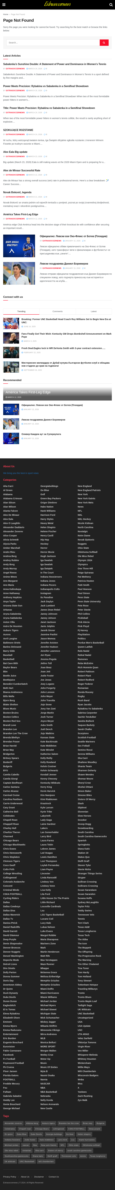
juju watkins (47, 733)
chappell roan (11, 824)
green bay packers (50, 498)
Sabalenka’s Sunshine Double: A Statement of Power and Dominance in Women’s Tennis (54, 64)
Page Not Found (18, 14)
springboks (84, 844)
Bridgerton (9, 754)
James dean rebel (50, 609)
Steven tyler (84, 865)
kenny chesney (48, 778)
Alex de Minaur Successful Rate (21, 170)
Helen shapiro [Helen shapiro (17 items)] (84, 1134)
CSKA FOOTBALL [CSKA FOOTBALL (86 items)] (76, 1129)
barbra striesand (12, 647)
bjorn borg (9, 700)
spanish (82, 840)
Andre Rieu (9, 552)
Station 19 (83, 853)
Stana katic (84, 848)
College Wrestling (12, 873)
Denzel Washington (13, 956)
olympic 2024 (85, 560)
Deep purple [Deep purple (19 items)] (94, 1129)
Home (5, 14)
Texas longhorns (87, 931)
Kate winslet (47, 750)
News (81, 506)
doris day (8, 980)
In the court (47, 572)
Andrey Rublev (11, 560)
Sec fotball (84, 745)
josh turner (46, 717)
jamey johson (48, 618)
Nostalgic (83, 531)
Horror (43, 548)
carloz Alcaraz (10, 791)
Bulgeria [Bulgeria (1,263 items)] (100, 1123)
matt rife (45, 956)
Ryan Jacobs (84, 704)
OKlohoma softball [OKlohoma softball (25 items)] (91, 1145)
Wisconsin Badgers (88, 1075)
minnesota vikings (50, 1030)
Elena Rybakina (11, 1013)
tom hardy (83, 972)
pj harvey (83, 630)
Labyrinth (45, 816)
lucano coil (46, 919)
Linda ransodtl (48, 877)
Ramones (83, 659)
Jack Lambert (47, 605)
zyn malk (82, 1100)
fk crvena (8, 1067)
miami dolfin (47, 989)
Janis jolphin (47, 626)
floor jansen (10, 1071)
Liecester (45, 873)
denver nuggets (11, 952)
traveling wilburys (87, 989)
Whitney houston (87, 1059)
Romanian (83, 688)
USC (80, 1030)
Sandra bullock (86, 721)
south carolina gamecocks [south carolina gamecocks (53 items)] (80, 1150)
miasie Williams (48, 997)
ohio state (83, 548)
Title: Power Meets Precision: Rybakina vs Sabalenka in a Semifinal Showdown (49, 108)
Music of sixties (49, 1067)
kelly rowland (48, 762)
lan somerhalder (49, 832)
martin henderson (49, 952)
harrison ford (47, 515)
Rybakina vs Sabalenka (90, 708)
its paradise (46, 597)
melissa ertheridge (50, 976)
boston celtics (11, 717)
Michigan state (48, 1013)
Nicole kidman (85, 523)
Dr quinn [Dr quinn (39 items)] (9, 1134)
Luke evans (46, 931)
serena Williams (86, 754)
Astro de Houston (12, 626)
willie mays (84, 1067)
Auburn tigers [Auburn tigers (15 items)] (48, 1123)
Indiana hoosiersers (51, 577)
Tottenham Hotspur (88, 984)
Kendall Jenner (48, 774)
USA (80, 1022)
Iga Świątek (46, 568)
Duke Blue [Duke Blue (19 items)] (21, 1134)
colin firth (8, 869)
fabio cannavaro (12, 1050)
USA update (84, 1026)
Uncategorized (85, 1017)
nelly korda (46, 1100)
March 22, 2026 (34, 175)
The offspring (85, 952)
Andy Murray (10, 568)
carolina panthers (12, 799)
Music (43, 1063)
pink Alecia (84, 622)
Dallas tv (8, 919)
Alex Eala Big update (15, 152)
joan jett (45, 671)
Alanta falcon (10, 511)
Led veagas (46, 853)
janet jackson (48, 622)
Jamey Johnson (48, 614)
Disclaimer (39, 1177)
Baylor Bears (10, 667)
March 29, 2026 (34, 69)
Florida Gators (10, 1075)
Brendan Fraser (11, 741)
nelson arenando (49, 1104)
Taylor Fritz (84, 906)
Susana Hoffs (85, 898)
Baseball (7, 655)
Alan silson (9, 502)
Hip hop (44, 539)
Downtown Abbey (12, 984)
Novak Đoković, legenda (17, 192)
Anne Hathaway (11, 593)
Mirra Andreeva (48, 1034)
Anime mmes (10, 577)
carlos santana (11, 787)
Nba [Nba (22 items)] (35, 1145)
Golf (42, 494)
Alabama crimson (12, 498)
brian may (8, 750)
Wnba (81, 1079)
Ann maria (8, 585)
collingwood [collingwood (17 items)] (58, 1129)
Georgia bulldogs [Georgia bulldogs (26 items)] (54, 1134)
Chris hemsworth (12, 853)
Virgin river (84, 1046)
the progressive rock (89, 956)
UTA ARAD (83, 1034)
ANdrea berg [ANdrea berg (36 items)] (32, 1123)
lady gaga (46, 820)
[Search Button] (104, 42)
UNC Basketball (86, 1013)
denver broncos (11, 947)
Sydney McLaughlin (88, 902)
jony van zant (48, 708)
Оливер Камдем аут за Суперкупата (41, 434)
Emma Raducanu (12, 1030)
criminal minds (11, 890)
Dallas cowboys (11, 906)
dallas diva (9, 910)
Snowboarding (85, 828)
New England (85, 486)
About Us (25, 1177)
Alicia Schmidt (10, 539)
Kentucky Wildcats (50, 783)
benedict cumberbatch (15, 684)
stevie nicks (84, 869)
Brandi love (9, 725)
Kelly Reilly (46, 758)
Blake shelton (10, 704)
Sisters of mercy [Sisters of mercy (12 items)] (55, 1150)
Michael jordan (48, 1001)
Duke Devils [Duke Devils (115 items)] (36, 1134)
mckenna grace (48, 972)
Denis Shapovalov (12, 943)
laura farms (47, 840)
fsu (5, 1088)
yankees (82, 1092)
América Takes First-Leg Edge (20, 214)
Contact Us (54, 1177)
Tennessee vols (86, 914)
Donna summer (11, 976)
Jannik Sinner (47, 630)
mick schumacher (49, 1017)
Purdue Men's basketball (91, 642)
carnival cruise (11, 795)
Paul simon (84, 593)
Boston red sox (11, 721)
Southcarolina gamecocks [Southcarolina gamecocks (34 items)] (17, 1156)
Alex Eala (8, 519)
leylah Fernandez (49, 865)
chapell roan (10, 820)
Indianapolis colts (50, 589)
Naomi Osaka (47, 1075)
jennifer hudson (49, 647)
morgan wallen (48, 1050)
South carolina (86, 832)
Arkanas (7, 609)
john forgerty (47, 688)
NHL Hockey (84, 519)
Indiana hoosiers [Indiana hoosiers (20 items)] (12, 1140)
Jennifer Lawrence (50, 651)
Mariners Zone (48, 943)
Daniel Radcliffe (11, 927)
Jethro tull (46, 663)
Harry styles (47, 519)
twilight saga (85, 1005)
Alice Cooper (10, 535)
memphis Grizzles (49, 980)
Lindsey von (47, 881)
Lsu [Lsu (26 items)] (73, 1140)
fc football (9, 1059)
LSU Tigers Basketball (52, 914)
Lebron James (48, 848)
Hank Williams (48, 511)
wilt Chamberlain (87, 1071)
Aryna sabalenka (12, 614)
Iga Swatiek (46, 564)
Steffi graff (83, 861)
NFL (80, 511)
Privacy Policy (9, 1177)
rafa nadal (83, 651)
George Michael (11, 1108)
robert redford (86, 680)
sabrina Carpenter (87, 712)
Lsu (42, 910)
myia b (44, 1071)
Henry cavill (46, 535)
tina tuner (83, 968)
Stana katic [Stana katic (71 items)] (38, 1156)
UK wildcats (84, 1009)
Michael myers (48, 1005)
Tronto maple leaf (87, 1001)
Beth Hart (8, 688)
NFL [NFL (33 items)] (63, 1145)
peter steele (84, 609)
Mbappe (44, 968)
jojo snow (46, 704)
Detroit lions (10, 964)
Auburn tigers (10, 630)
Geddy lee (9, 1100)
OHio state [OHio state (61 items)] (74, 1145)
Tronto (81, 993)
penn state (83, 597)
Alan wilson (9, 506)
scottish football (87, 737)
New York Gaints (86, 498)
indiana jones (47, 581)
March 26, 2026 (34, 90)
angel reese (10, 572)
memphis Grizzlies (50, 984)
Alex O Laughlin (11, 523)
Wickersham (84, 1063)
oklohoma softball (87, 552)
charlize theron (11, 832)
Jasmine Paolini (48, 634)
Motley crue (46, 1055)
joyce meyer (47, 721)
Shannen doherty (87, 770)
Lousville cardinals (50, 906)
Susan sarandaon (87, 890)
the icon (82, 943)
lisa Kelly (45, 890)
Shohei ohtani (85, 787)
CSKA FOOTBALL (12, 894)
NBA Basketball (48, 1092)
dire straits (9, 968)
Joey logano (47, 684)
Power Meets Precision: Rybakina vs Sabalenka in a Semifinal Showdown (46, 86)
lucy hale (45, 923)
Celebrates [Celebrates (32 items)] (10, 1129)
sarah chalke (85, 729)
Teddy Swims (85, 910)
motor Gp (45, 1059)
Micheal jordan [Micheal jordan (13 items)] (11, 1145)
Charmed (8, 836)
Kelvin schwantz (49, 770)
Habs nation (47, 506)
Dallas (6, 902)
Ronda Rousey (85, 692)
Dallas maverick (11, 914)
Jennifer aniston (49, 642)
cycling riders (11, 898)
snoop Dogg (84, 824)
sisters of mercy (86, 799)
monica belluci (48, 1042)
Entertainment (10, 1034)
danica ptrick (10, 923)
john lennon (47, 692)
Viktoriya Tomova (87, 1042)
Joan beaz (45, 667)
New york (83, 494)
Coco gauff (9, 865)
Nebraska (45, 1096)
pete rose (83, 605)
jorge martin (47, 712)
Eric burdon (9, 1038)
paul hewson (85, 589)
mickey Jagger (48, 1022)
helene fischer (48, 531)
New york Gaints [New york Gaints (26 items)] (48, 1145)
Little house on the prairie (54, 898)
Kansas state (47, 737)
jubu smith (46, 725)
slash (81, 803)
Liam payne (46, 869)
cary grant (9, 807)
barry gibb (9, 651)
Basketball (8, 659)
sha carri (83, 758)
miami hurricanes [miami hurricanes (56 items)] (87, 1140)
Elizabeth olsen (11, 1017)
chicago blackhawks (14, 844)
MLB (42, 1038)
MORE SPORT (47, 1046)
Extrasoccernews (57, 4)
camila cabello (11, 774)
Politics (82, 638)
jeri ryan (45, 655)
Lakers (44, 828)
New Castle (46, 1108)
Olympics (83, 564)
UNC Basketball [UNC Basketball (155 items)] (27, 1161)
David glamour (11, 935)
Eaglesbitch (9, 1005)
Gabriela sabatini (12, 1096)
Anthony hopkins (12, 597)
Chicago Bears (11, 840)
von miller (83, 1050)
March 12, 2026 (34, 219)
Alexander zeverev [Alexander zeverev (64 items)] (13, 1123)
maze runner (47, 964)
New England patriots (89, 490)
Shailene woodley (87, 762)
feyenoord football (13, 1063)
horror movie (47, 552)
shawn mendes (86, 774)
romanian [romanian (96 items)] (26, 1150)
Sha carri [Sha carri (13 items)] (39, 1150)
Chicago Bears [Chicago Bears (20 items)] (42, 1129)
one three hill (85, 568)
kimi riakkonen (48, 799)
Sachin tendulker (87, 717)
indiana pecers (48, 585)
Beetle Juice (9, 675)
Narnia (43, 1079)
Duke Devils (9, 997)
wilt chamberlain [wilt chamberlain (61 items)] (46, 1161)
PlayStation (84, 634)
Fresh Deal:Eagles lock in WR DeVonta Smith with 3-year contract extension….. (63, 348)
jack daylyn (46, 601)
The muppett (84, 947)
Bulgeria (7, 766)
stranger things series (90, 873)
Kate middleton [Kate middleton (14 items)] (47, 1140)
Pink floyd (83, 626)
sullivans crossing (88, 886)
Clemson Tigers (11, 861)
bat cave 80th (10, 663)
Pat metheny (84, 577)
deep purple (9, 939)
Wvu (80, 1083)
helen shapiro (47, 527)
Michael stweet (48, 1009)
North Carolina (85, 527)
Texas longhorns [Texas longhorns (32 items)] (97, 1156)
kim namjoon (47, 795)
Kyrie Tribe (46, 811)
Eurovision (9, 1046)
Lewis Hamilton (48, 857)
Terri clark (83, 923)
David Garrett (10, 931)
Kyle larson (46, 807)
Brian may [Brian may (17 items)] (87, 1123)
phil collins (84, 614)
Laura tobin (46, 844)
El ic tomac (9, 1009)
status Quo (84, 857)
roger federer (85, 684)
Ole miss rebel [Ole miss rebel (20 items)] (11, 1150)
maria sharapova (49, 939)
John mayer (46, 696)
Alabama (7, 494)
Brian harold (10, 745)
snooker (82, 820)
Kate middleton (48, 745)
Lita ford (45, 894)
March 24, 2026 (34, 134)
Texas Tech (84, 935)
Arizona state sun (12, 605)
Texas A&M (84, 927)
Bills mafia (8, 696)
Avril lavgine (10, 638)
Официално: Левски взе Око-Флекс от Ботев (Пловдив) (73, 236)
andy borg (9, 564)
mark (43, 947)
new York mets (85, 502)
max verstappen (49, 960)
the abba (83, 939)
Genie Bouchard (11, 1104)
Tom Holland (84, 976)
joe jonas (45, 680)
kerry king (46, 787)
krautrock (45, 803)
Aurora (7, 634)
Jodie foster (47, 675)
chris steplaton (11, 857)
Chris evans (9, 848)
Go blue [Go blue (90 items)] (70, 1134)
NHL (80, 515)
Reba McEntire (85, 663)
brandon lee (10, 729)
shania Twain (85, 766)
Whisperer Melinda (87, 1055)
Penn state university (89, 601)
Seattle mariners (86, 741)
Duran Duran (10, 1001)
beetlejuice (9, 680)
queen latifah (85, 647)
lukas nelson (47, 927)
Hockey (44, 544)
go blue (44, 490)
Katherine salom (49, 754)
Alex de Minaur (11, 515)
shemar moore (85, 778)
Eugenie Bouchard (13, 1042)
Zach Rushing (85, 1096)
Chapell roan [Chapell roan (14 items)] (25, 1129)
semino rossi (85, 750)
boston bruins (10, 712)
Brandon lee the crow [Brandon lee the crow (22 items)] (69, 1123)
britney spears (11, 758)
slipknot (82, 807)
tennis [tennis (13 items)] (83, 1156)
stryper (82, 877)
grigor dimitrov (48, 502)
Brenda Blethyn (11, 737)
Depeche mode (11, 960)
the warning (84, 960)
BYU (5, 770)
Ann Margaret (10, 581)
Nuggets (82, 544)
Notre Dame (84, 535)
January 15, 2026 (71, 241)
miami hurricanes (49, 993)
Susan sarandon (86, 894)
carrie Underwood (12, 803)
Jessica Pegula (48, 659)
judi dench (46, 729)
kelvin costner (48, 766)
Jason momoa (47, 638)
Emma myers (10, 1026)
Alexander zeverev (13, 531)
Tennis (81, 919)
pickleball (83, 618)
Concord (7, 886)
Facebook (8, 1055)
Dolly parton (9, 972)
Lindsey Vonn (47, 886)
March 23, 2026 (34, 156)
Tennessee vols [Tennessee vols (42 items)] (69, 1156)
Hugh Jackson (48, 556)
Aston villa (9, 622)
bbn (5, 671)
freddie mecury (11, 1083)
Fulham (7, 1092)
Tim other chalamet (88, 964)
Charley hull (9, 828)
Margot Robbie (48, 935)
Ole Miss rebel (86, 556)
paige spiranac (86, 572)
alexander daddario (13, 527)
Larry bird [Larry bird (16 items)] (62, 1140)
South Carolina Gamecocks (92, 836)
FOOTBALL (9, 1079)
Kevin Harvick (47, 791)
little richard (47, 902)
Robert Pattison (86, 671)
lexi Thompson (48, 861)
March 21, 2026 (34, 197)
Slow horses (84, 816)
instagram (45, 593)
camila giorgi (10, 778)
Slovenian (83, 811)
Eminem (7, 1022)
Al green (7, 490)
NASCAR (45, 1083)
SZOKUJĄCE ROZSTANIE (18, 130)
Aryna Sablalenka (12, 618)
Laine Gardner (48, 824)
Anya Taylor (9, 601)
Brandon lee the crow (15, 733)
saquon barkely (86, 725)
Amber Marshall (11, 548)
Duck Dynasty (10, 993)
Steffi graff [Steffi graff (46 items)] (52, 1156)
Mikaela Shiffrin (48, 1026)
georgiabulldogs (49, 486)
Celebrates (9, 816)
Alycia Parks (9, 544)
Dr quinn (8, 989)
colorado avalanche (14, 881)
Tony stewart (85, 980)
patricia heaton (86, 581)
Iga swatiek (46, 560)
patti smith (83, 585)
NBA (42, 1088)
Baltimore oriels (11, 642)
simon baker (84, 791)
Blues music (9, 708)
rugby (81, 696)
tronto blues (84, 997)
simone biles (85, 795)
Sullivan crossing (87, 881)
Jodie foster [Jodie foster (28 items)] (30, 1140)
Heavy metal (46, 523)
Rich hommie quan (88, 667)
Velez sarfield (85, 1038)
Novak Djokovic (86, 539)
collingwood (10, 877)
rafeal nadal (84, 655)
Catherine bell (10, 811)
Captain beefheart (12, 783)
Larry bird (45, 836)
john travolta (47, 700)
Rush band (84, 700)
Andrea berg (10, 556)
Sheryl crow (84, 783)
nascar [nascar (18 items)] (26, 1145)
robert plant (84, 675)
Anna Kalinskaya (12, 589)
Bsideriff (7, 762)
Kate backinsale (49, 741)
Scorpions (83, 733)
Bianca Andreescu (13, 692)
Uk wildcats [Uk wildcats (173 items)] (10, 1161)
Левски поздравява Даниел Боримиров (64, 263)
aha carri (8, 486)
